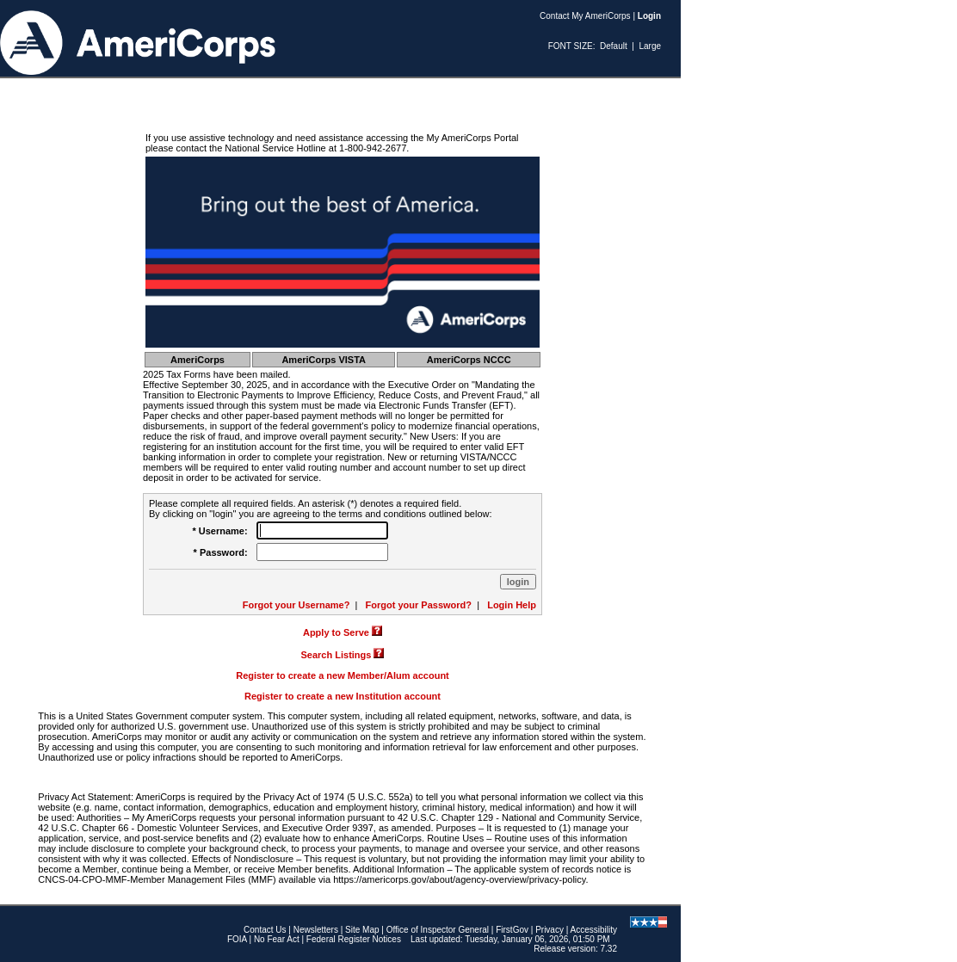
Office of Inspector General (437, 929)
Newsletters (315, 929)
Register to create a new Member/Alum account (342, 675)
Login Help (511, 605)
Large (650, 46)
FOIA (237, 939)
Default (613, 46)
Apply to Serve (336, 632)
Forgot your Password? (419, 605)
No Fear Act (276, 939)
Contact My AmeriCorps (585, 16)
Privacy (549, 929)
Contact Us (265, 929)
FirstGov (512, 929)
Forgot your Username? (296, 605)
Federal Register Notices (353, 939)
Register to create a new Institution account (342, 696)
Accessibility (594, 929)
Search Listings (336, 655)
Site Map (362, 929)
